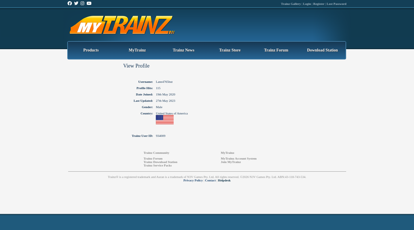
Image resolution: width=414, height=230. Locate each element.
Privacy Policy (193, 180)
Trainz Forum (276, 50)
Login (307, 3)
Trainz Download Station (160, 162)
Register (318, 3)
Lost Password (336, 3)
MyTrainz (137, 50)
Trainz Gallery (291, 3)
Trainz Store (230, 50)
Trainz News (183, 50)
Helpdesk (224, 180)
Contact (210, 180)
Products (91, 50)
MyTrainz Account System (238, 158)
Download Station (322, 50)
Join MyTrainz (231, 162)
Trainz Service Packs (157, 165)
